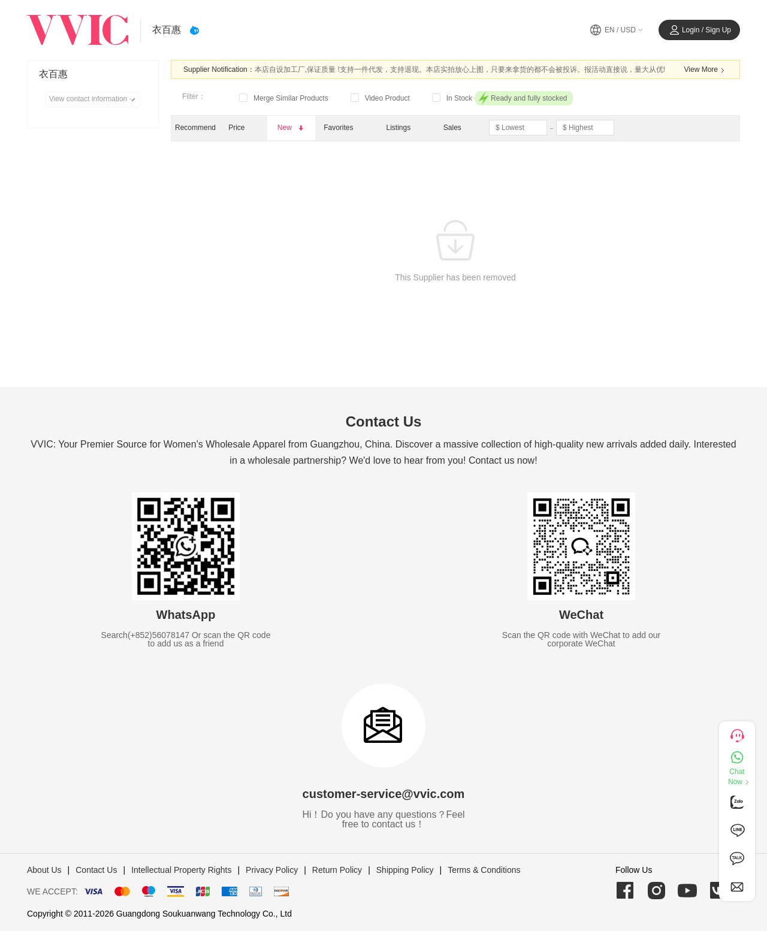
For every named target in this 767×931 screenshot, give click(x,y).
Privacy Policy (272, 870)
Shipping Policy (405, 870)
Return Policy (337, 870)
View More (705, 70)
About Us (44, 870)
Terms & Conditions (484, 870)
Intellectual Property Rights (181, 870)
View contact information (94, 99)
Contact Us (96, 870)
